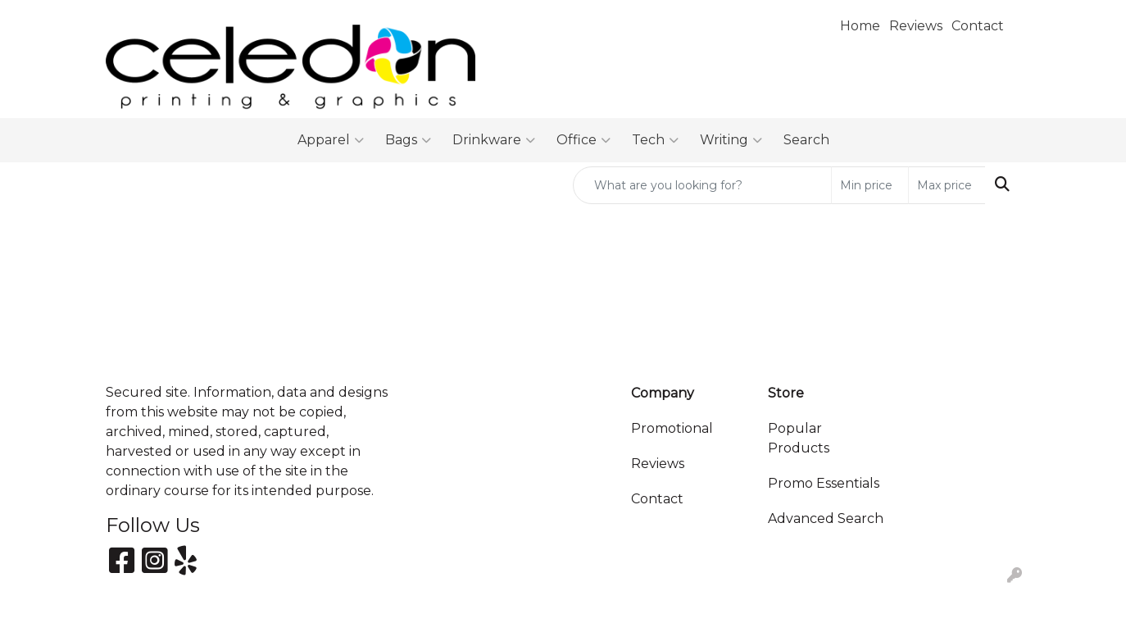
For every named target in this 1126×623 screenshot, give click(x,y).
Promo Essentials (823, 483)
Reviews (657, 463)
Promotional (672, 428)
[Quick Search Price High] (947, 185)
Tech (655, 140)
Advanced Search (825, 518)
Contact (657, 499)
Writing (731, 140)
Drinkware (493, 140)
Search (806, 140)
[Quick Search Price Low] (870, 185)
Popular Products (798, 438)
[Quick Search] (702, 185)
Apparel (330, 140)
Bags (408, 140)
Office (583, 140)
